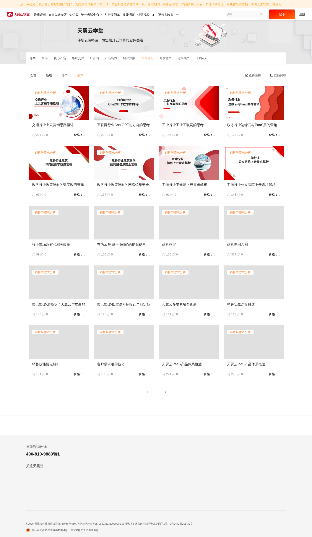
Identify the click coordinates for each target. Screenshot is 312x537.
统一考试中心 (91, 14)
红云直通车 (112, 14)
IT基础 (94, 58)
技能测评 (129, 14)
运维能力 (184, 58)
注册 (302, 14)
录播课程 (40, 14)
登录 (282, 14)
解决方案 (129, 58)
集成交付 (78, 58)
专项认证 (202, 58)
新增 (49, 75)
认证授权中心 (146, 14)
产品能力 (111, 58)
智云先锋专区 (58, 14)
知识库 (73, 14)
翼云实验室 (165, 14)
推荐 (80, 75)
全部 (45, 58)
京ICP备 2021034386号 (84, 530)
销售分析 (147, 58)
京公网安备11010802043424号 (49, 530)
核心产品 (60, 58)
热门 (65, 75)
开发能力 (165, 58)
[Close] (291, 3)
